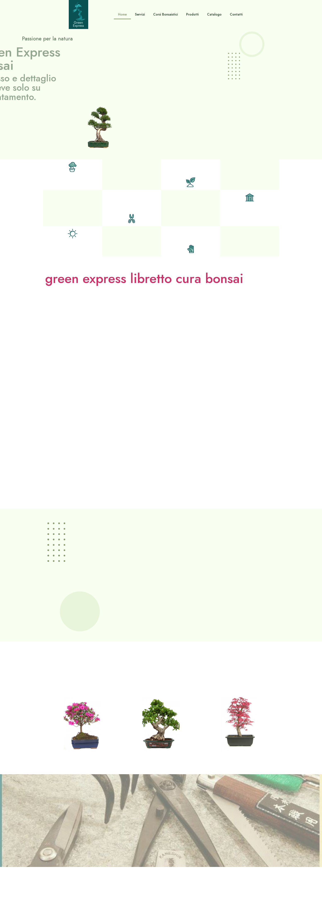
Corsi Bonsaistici (165, 14)
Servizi (140, 14)
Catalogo (214, 14)
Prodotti (192, 14)
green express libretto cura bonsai (144, 278)
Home (122, 14)
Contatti (236, 14)
